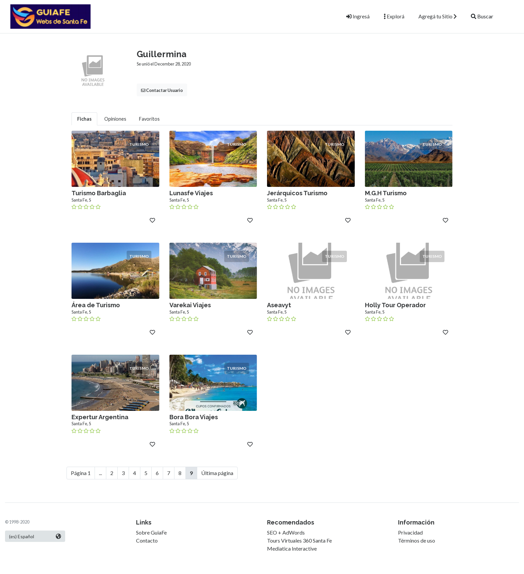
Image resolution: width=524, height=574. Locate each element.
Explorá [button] (394, 16)
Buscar (482, 16)
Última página (217, 473)
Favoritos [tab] (149, 119)
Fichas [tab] (84, 119)
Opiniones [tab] (115, 119)
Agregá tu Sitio (437, 16)
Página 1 (81, 473)
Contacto (147, 540)
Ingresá (358, 16)
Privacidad (410, 532)
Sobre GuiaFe (151, 532)
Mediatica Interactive (292, 548)
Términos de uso (416, 540)
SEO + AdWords (286, 532)
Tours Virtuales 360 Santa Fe (299, 540)
